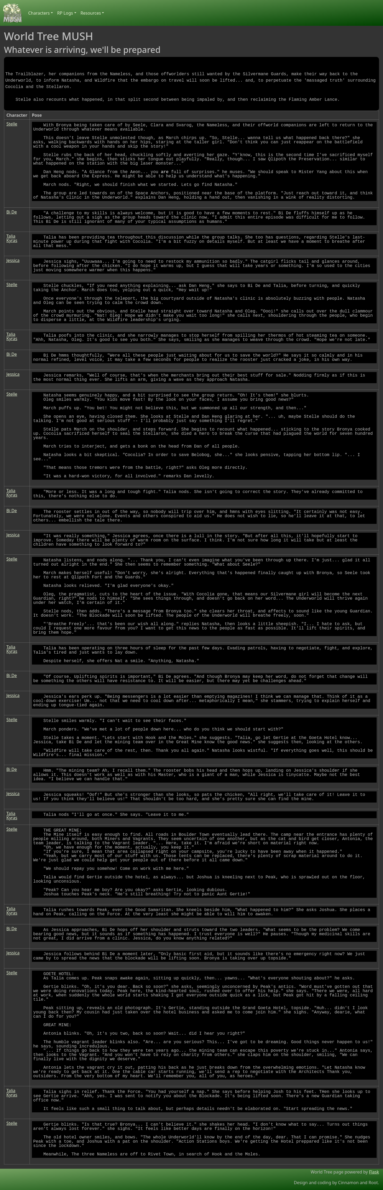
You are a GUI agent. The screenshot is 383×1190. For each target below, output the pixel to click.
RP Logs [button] (65, 13)
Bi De (11, 212)
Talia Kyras (11, 238)
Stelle (11, 124)
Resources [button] (91, 13)
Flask (374, 1172)
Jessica (13, 260)
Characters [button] (39, 13)
